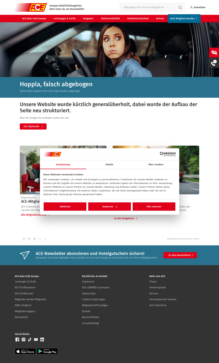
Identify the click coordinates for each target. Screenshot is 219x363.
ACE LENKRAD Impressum (96, 287)
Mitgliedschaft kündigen (95, 305)
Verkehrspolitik (157, 287)
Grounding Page (90, 323)
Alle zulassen (154, 206)
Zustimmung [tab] (63, 164)
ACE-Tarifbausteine (25, 287)
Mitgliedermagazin (25, 311)
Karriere (153, 293)
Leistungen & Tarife (65, 18)
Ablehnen (65, 206)
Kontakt (86, 311)
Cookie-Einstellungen (93, 299)
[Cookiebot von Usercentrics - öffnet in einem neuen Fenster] (162, 154)
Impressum (88, 281)
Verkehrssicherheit (138, 18)
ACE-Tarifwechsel (24, 293)
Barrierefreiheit (90, 317)
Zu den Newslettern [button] (181, 255)
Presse (153, 281)
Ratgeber (88, 18)
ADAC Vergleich (23, 305)
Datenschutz (88, 293)
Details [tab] (109, 164)
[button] (17, 339)
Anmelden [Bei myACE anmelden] (197, 7)
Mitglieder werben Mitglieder (30, 299)
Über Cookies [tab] (156, 164)
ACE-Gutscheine (158, 305)
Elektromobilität (110, 18)
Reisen (160, 18)
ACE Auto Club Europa (34, 18)
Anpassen (109, 206)
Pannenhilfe (21, 317)
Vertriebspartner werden (162, 299)
